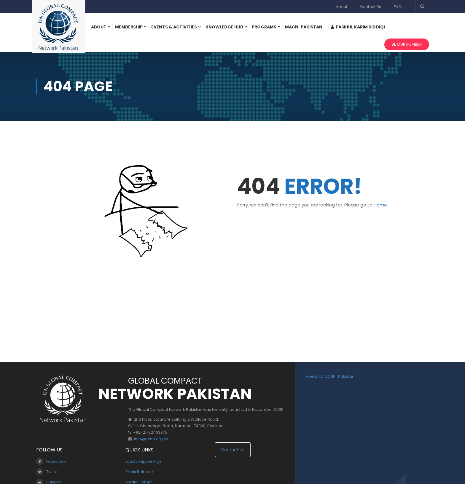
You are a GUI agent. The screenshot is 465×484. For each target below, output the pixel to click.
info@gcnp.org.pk (151, 439)
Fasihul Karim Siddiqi (358, 27)
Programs (264, 27)
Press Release (139, 472)
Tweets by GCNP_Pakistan (329, 376)
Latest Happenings (143, 461)
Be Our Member (407, 44)
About (341, 6)
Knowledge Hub (224, 27)
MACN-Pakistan (303, 27)
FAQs (399, 6)
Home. (381, 205)
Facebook (51, 461)
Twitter (47, 471)
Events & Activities (174, 27)
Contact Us (370, 6)
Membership (129, 27)
